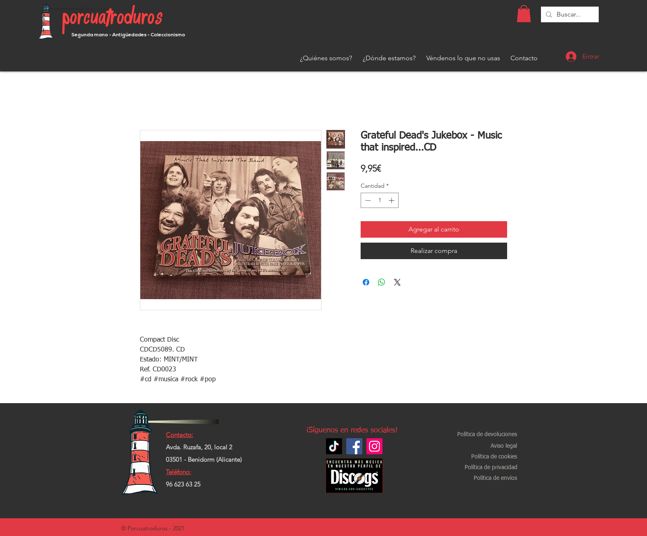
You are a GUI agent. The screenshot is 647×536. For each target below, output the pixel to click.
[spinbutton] (379, 200)
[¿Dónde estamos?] (389, 58)
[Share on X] (397, 282)
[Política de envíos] (495, 478)
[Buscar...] (569, 14)
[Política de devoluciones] (487, 435)
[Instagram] (374, 446)
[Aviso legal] (504, 446)
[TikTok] (334, 446)
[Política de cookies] (494, 457)
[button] (524, 13)
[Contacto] (524, 58)
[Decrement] (367, 200)
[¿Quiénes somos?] (326, 58)
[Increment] (392, 200)
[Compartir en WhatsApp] (382, 282)
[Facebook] (354, 446)
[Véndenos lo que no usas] (463, 58)
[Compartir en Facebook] (366, 282)
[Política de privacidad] (491, 468)
